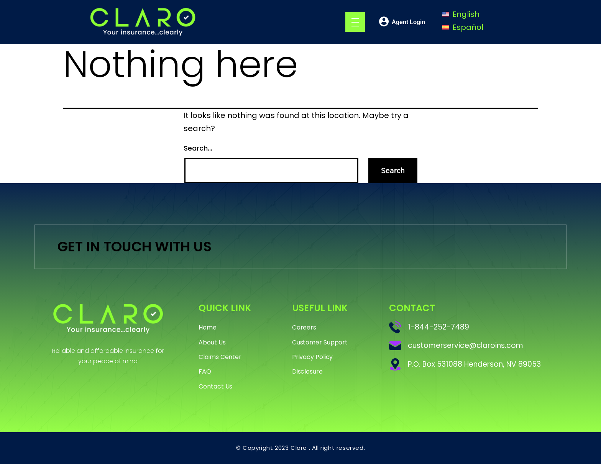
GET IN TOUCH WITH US (134, 246)
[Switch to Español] (462, 27)
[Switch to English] (460, 14)
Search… (198, 148)
